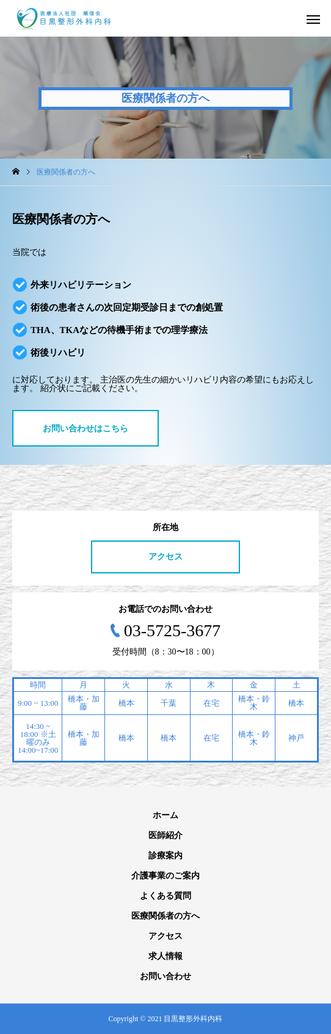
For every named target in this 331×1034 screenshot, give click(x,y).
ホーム (165, 815)
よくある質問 (165, 895)
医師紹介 (165, 835)
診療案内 (165, 855)
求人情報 (165, 956)
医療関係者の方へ (165, 916)
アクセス (165, 556)
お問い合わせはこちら (85, 428)
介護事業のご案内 (165, 875)
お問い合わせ (165, 976)
